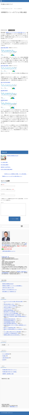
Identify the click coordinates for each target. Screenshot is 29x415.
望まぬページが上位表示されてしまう (9, 289)
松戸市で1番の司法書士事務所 (6, 169)
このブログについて (7, 308)
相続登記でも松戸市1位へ (6, 167)
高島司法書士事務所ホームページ (8, 251)
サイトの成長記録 (12, 30)
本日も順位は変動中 (4, 164)
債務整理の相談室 (4, 100)
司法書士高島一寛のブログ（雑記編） (9, 371)
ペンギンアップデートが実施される (10, 305)
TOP (7, 8)
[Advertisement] (14, 21)
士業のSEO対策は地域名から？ (10, 320)
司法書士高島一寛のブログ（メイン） (9, 369)
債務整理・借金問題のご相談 (8, 373)
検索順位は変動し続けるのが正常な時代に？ (12, 334)
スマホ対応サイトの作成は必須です (10, 333)
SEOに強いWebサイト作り (9, 304)
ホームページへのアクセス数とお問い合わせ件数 (13, 301)
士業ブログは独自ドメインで (9, 307)
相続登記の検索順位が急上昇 (12, 155)
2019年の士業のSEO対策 (8, 310)
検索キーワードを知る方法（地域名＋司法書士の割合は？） (15, 316)
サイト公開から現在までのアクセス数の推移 (12, 331)
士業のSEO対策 (5, 357)
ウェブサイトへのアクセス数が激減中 (11, 313)
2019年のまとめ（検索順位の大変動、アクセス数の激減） (15, 173)
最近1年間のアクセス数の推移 (9, 311)
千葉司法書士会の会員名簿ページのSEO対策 (12, 314)
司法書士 (4, 355)
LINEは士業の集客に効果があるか (10, 323)
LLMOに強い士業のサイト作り (8, 287)
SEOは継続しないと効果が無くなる (9, 291)
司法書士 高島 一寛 (5, 256)
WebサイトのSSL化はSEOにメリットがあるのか (13, 329)
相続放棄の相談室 (4, 90)
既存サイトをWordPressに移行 (10, 327)
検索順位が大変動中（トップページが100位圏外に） (12, 285)
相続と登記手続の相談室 (5, 82)
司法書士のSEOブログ (7, 4)
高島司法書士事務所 (4, 47)
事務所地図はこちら (13, 406)
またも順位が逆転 (4, 162)
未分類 (3, 359)
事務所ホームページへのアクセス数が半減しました (15, 32)
